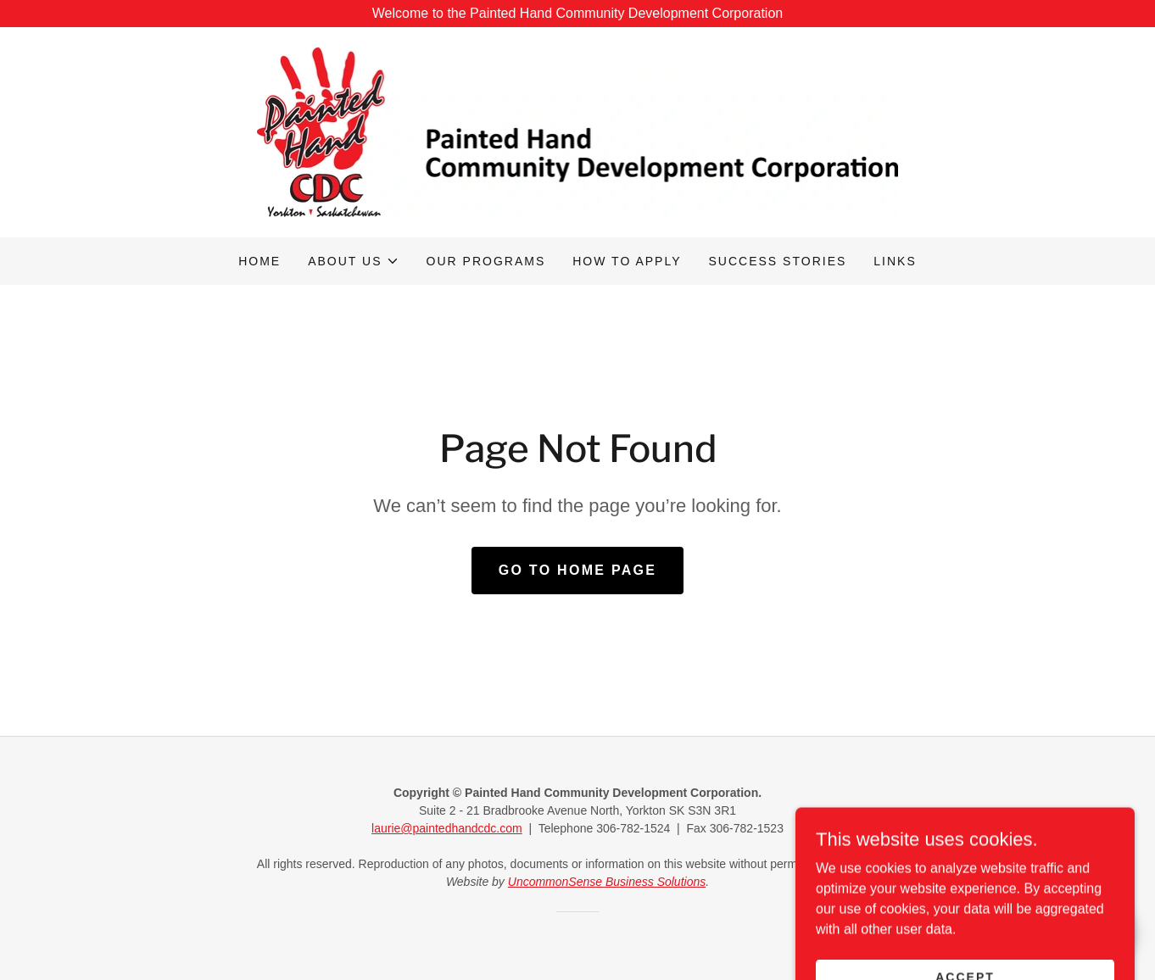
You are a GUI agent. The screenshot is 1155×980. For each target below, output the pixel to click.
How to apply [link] (626, 261)
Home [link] (259, 261)
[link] (578, 131)
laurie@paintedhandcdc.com (446, 828)
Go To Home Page (578, 570)
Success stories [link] (778, 261)
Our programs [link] (486, 261)
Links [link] (894, 261)
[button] (353, 261)
